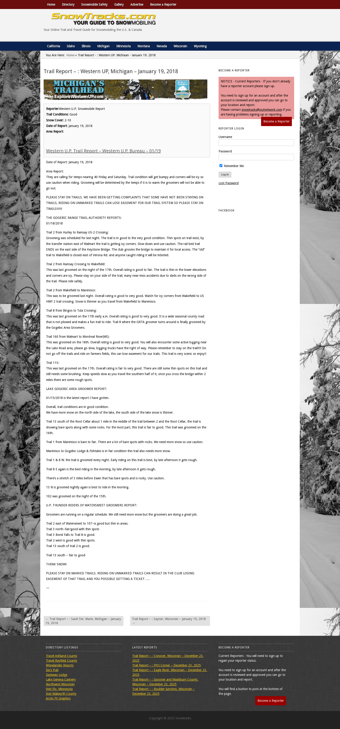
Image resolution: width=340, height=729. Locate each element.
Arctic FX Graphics (58, 698)
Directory (68, 4)
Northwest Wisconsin (60, 684)
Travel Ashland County (61, 656)
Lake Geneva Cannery (61, 679)
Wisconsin (180, 46)
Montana (143, 46)
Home (51, 4)
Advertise (136, 4)
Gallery (119, 4)
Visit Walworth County (61, 693)
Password (225, 151)
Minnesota (123, 46)
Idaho (71, 46)
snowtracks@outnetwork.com (262, 109)
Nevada (162, 46)
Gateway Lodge (56, 675)
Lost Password (229, 183)
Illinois (86, 46)
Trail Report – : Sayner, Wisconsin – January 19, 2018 (169, 621)
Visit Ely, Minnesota (59, 689)
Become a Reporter (163, 4)
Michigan (103, 46)
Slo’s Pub (52, 670)
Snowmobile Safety (94, 4)
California (53, 46)
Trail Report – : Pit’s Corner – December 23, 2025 (166, 665)
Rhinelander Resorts (60, 665)
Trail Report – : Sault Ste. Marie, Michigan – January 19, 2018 (83, 621)
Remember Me (231, 166)
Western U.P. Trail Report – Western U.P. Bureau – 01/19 (103, 151)
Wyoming (200, 46)
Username (225, 137)
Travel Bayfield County (61, 660)
